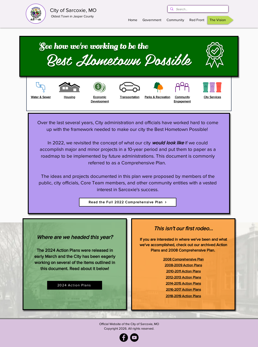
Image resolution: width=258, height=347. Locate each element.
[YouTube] (134, 337)
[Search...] (197, 9)
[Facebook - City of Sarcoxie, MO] (123, 337)
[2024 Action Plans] (74, 285)
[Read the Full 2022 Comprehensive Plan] (127, 202)
